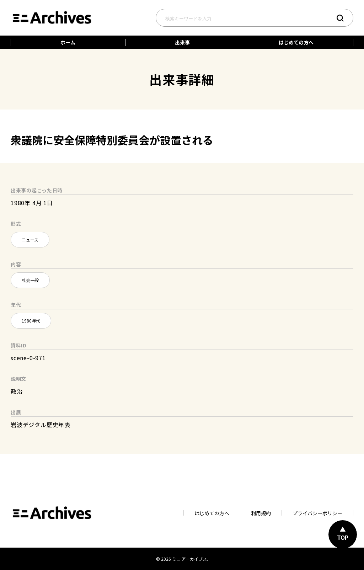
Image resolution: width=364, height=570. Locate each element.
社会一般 (30, 280)
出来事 (182, 42)
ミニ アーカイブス (189, 559)
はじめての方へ (296, 42)
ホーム (67, 42)
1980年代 (31, 321)
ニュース (30, 239)
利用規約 (261, 513)
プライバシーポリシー (317, 513)
